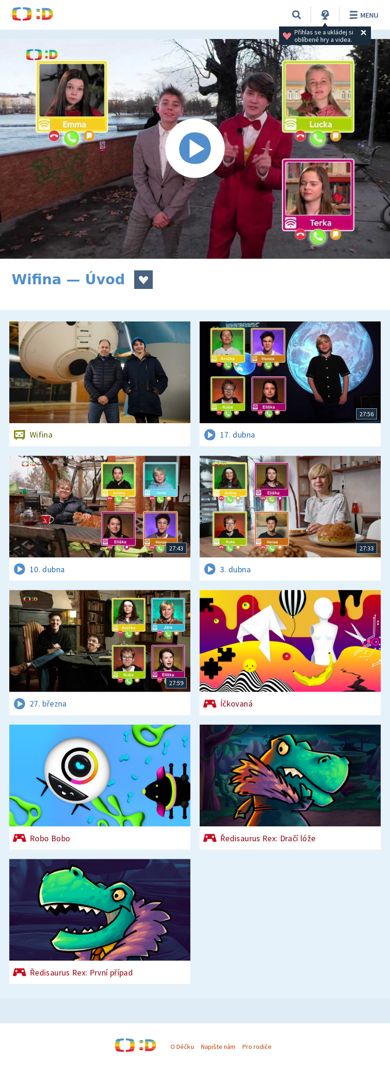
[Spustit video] (195, 149)
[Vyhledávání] (297, 15)
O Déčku (182, 1046)
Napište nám (218, 1046)
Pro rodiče (257, 1046)
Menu (362, 15)
